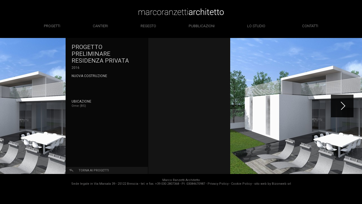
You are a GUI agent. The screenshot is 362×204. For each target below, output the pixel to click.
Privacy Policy (218, 184)
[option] (33, 106)
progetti (52, 26)
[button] (342, 106)
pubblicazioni (202, 26)
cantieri (100, 26)
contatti (310, 26)
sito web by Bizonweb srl (272, 184)
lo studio (256, 26)
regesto (148, 26)
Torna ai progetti (94, 170)
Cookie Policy (241, 184)
